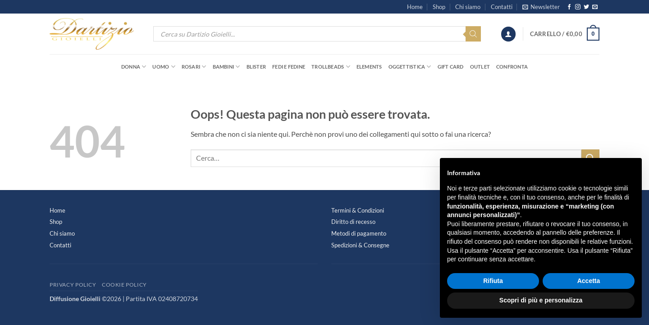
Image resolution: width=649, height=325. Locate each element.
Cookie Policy (124, 284)
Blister (256, 67)
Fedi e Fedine (288, 67)
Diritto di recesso (353, 221)
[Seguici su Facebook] (569, 7)
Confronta (512, 67)
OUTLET (480, 67)
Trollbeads (330, 66)
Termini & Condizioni (357, 210)
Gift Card (451, 67)
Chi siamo (467, 6)
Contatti (501, 6)
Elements (369, 67)
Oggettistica (409, 66)
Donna (133, 66)
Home (415, 6)
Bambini (226, 66)
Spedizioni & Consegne (360, 245)
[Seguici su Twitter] (586, 7)
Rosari (194, 66)
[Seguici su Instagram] (577, 7)
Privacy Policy (73, 284)
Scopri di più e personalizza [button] (540, 300)
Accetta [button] (588, 280)
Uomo (163, 66)
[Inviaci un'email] (595, 7)
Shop (439, 6)
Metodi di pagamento (358, 233)
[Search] (473, 34)
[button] (541, 7)
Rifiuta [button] (493, 280)
